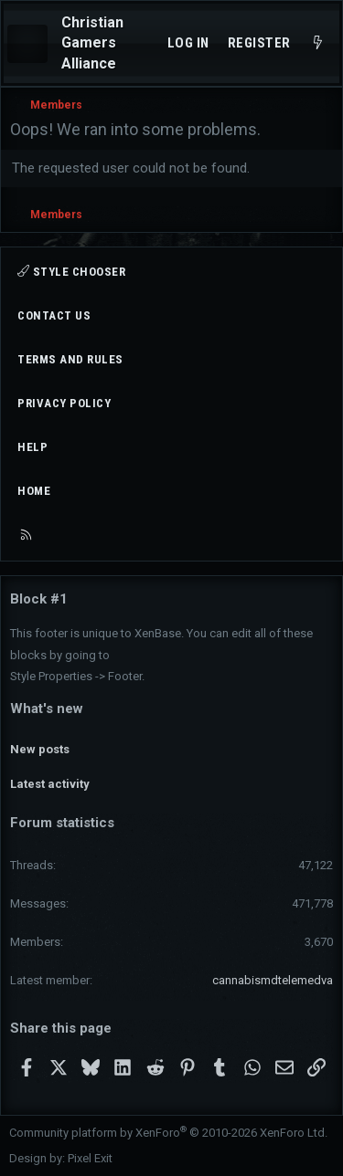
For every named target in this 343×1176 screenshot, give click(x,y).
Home (33, 491)
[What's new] (318, 43)
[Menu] (27, 44)
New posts (40, 749)
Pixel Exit (90, 1158)
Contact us (54, 315)
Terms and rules (70, 359)
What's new (46, 708)
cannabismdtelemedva (272, 980)
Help (32, 447)
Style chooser (71, 271)
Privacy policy (64, 403)
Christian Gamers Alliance (92, 43)
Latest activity (50, 784)
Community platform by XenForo (168, 1132)
